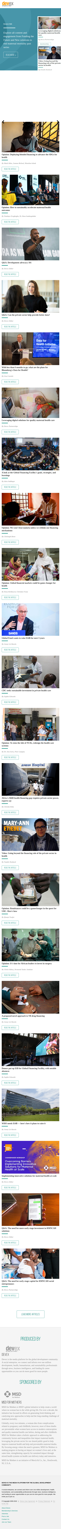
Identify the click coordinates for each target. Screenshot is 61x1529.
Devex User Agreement (27, 1501)
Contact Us (5, 1519)
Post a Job (5, 1516)
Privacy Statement (44, 1501)
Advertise (5, 1513)
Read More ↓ (11, 55)
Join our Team (6, 1522)
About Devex (6, 1508)
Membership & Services (10, 1511)
